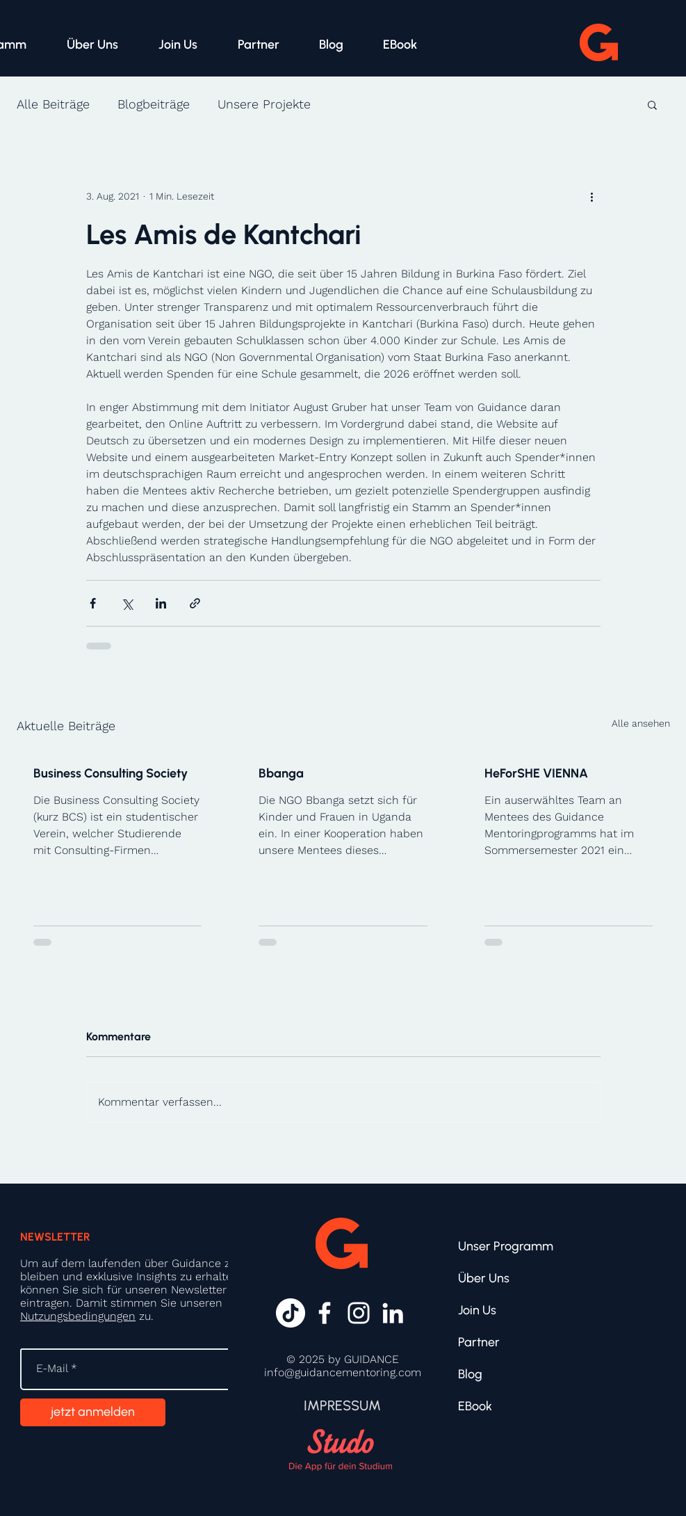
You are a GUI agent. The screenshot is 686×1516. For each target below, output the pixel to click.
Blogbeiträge (153, 104)
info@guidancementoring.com (342, 1372)
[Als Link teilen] (195, 603)
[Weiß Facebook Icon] (324, 1313)
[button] (652, 104)
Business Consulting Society (110, 773)
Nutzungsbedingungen (78, 1316)
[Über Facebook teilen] (92, 603)
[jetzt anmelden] (92, 1412)
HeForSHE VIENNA (536, 773)
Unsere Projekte (264, 104)
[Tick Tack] (290, 1313)
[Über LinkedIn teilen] (161, 603)
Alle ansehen (641, 723)
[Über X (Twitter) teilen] (126, 603)
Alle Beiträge (53, 104)
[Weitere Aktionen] (592, 196)
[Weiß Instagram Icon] (358, 1313)
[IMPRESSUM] (342, 1405)
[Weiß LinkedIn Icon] (392, 1313)
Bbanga (281, 773)
